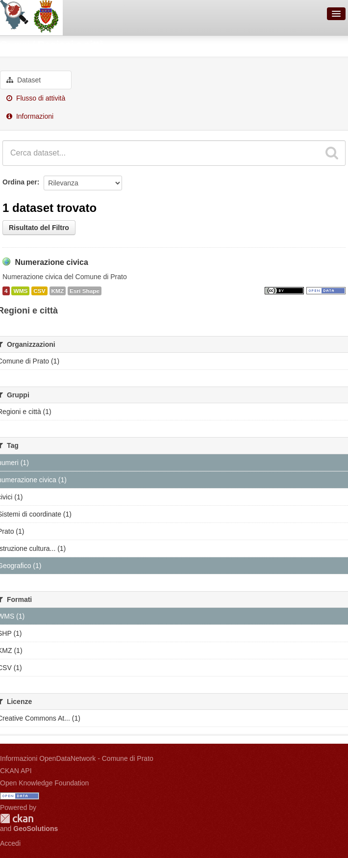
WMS (20, 290)
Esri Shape (84, 290)
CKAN (16, 818)
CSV (39, 290)
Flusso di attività (35, 98)
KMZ (57, 290)
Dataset (23, 80)
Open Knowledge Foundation (44, 783)
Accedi (10, 843)
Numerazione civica (51, 262)
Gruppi (14, 44)
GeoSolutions (35, 828)
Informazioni (29, 116)
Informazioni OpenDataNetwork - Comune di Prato (76, 758)
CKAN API (16, 771)
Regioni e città (71, 44)
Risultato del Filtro (39, 228)
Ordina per (19, 182)
